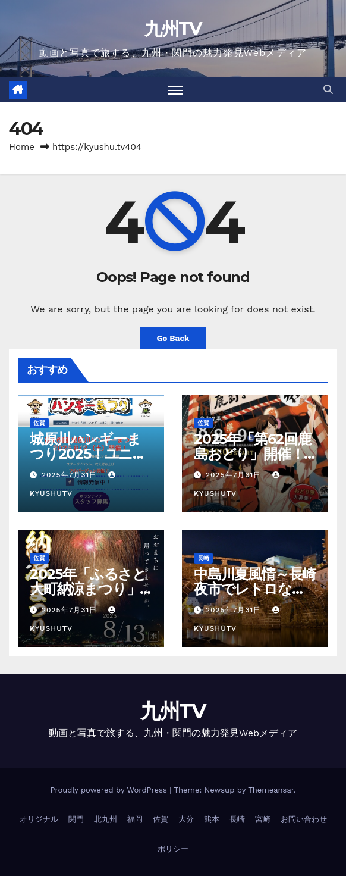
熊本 (211, 819)
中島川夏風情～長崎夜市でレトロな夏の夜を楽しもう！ (255, 588)
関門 (76, 819)
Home (21, 147)
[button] (328, 89)
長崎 (203, 558)
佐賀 (39, 423)
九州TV (172, 29)
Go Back (172, 338)
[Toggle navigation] (175, 89)
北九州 (105, 819)
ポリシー (173, 848)
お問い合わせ (304, 819)
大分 (186, 819)
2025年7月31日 (71, 475)
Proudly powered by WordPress (109, 790)
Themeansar (271, 790)
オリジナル (39, 819)
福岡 (135, 819)
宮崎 (262, 819)
